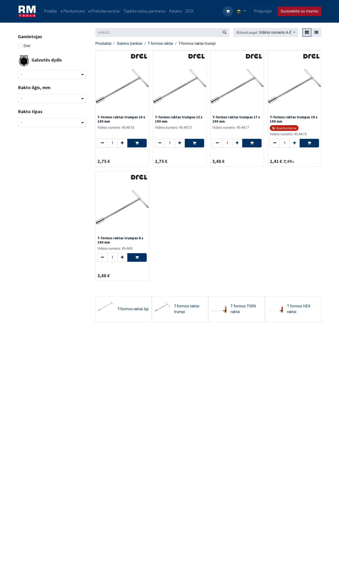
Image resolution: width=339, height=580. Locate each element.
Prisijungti (263, 11)
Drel (27, 46)
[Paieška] (225, 32)
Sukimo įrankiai (129, 43)
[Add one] (122, 143)
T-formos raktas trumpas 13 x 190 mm (178, 119)
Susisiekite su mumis (299, 11)
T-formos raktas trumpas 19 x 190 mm (294, 119)
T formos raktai (160, 43)
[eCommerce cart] (228, 11)
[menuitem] (50, 11)
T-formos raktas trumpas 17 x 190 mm (236, 119)
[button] (265, 32)
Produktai (103, 43)
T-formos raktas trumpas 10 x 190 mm (121, 119)
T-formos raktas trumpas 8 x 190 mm (120, 240)
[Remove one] (102, 143)
